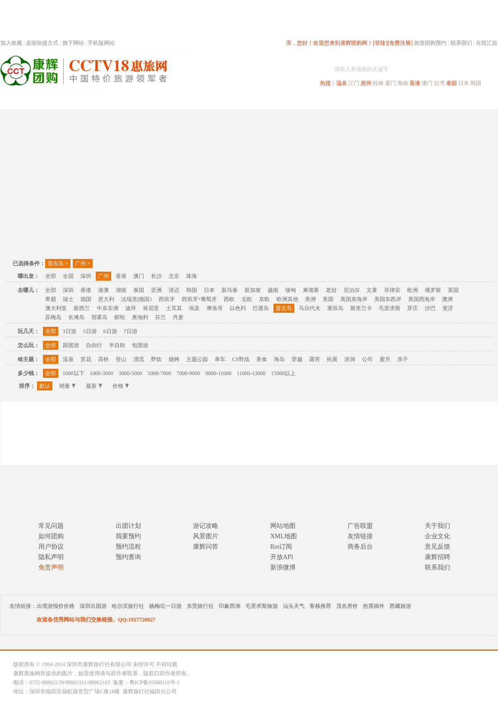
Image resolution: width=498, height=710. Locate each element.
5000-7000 (159, 373)
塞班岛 (335, 308)
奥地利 (140, 317)
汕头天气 (294, 606)
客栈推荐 (320, 606)
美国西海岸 (421, 299)
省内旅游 (238, 101)
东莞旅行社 (200, 606)
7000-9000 (188, 373)
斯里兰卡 (361, 308)
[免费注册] (400, 43)
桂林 (378, 83)
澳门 (427, 83)
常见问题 (51, 525)
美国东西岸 (387, 299)
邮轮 (119, 317)
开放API (281, 557)
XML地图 (283, 536)
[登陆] (380, 43)
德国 (85, 299)
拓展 (332, 359)
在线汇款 (487, 43)
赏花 (85, 359)
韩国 (475, 83)
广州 (82, 263)
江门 (353, 83)
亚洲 (156, 290)
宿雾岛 (99, 317)
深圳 (85, 276)
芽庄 (412, 308)
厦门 (390, 83)
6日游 (110, 331)
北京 (174, 276)
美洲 (310, 299)
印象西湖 (229, 606)
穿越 (296, 359)
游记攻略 (205, 525)
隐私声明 (51, 557)
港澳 (103, 290)
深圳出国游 (93, 606)
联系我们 (461, 43)
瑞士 (68, 299)
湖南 (121, 290)
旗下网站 (73, 43)
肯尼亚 (151, 308)
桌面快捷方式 (42, 43)
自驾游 (397, 101)
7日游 (130, 331)
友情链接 (360, 536)
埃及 (194, 308)
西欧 (229, 299)
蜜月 (385, 359)
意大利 (106, 299)
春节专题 (156, 101)
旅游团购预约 (430, 43)
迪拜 (130, 308)
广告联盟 (360, 525)
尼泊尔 (351, 290)
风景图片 (205, 536)
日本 (463, 83)
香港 (414, 83)
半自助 (117, 345)
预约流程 (128, 546)
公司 (367, 359)
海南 (402, 83)
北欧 (246, 299)
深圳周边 (197, 101)
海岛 (279, 359)
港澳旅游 (319, 101)
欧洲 (412, 290)
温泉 (341, 83)
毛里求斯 (389, 308)
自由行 (94, 345)
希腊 (50, 299)
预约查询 (128, 557)
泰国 (451, 83)
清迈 (174, 290)
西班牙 (167, 299)
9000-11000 (219, 373)
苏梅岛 (53, 317)
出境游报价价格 (56, 606)
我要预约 (128, 536)
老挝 (331, 290)
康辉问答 (205, 546)
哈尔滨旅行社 (128, 606)
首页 (122, 101)
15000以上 (283, 373)
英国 (453, 290)
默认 (44, 386)
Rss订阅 (281, 546)
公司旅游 (476, 101)
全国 (68, 276)
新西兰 (82, 308)
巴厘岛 (261, 308)
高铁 (103, 359)
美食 (261, 359)
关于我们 (437, 525)
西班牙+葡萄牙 (199, 299)
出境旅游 (360, 101)
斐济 (447, 308)
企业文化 (437, 536)
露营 (314, 359)
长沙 (156, 276)
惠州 (366, 83)
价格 (121, 386)
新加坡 (252, 290)
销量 (67, 386)
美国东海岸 (353, 299)
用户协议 (51, 546)
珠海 (191, 276)
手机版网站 (101, 43)
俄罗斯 (433, 290)
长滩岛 (76, 317)
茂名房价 (347, 606)
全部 (50, 276)
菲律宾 (392, 290)
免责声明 (51, 567)
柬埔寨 (311, 290)
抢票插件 (374, 606)
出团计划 (128, 525)
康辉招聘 (437, 557)
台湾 (439, 83)
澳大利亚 (56, 308)
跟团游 (71, 345)
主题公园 (197, 359)
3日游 (69, 331)
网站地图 (283, 525)
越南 (273, 290)
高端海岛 (435, 101)
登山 (121, 359)
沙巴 (430, 308)
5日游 (90, 331)
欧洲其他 (287, 299)
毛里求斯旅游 (261, 606)
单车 (220, 359)
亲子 (402, 359)
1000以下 (74, 373)
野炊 (156, 359)
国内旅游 (278, 101)
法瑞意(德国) (136, 299)
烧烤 (174, 359)
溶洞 (349, 359)
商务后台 (360, 546)
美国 (328, 299)
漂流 (138, 359)
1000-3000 (101, 373)
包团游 (140, 345)
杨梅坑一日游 (165, 606)
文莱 (371, 290)
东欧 (264, 299)
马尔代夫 (309, 308)
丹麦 (178, 317)
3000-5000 (130, 373)
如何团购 (51, 536)
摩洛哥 (215, 308)
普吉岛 (57, 263)
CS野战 (241, 359)
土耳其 (174, 308)
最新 (94, 386)
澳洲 (447, 299)
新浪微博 (283, 567)
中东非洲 (107, 308)
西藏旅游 (400, 606)
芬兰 (160, 317)
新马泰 (229, 290)
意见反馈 (437, 546)
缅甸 (290, 290)
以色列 (238, 308)
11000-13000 (251, 373)
